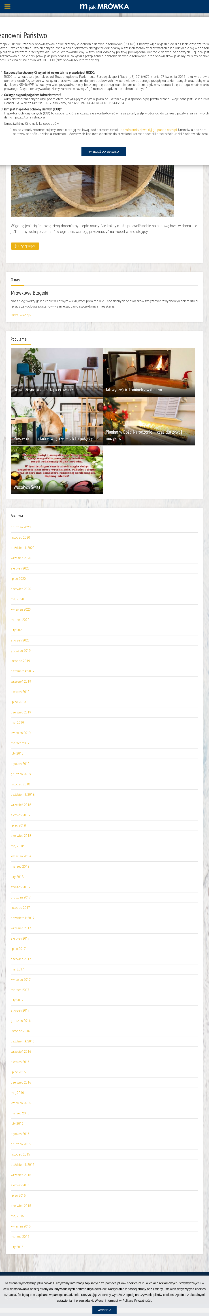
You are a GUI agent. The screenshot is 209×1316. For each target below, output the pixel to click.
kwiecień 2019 (21, 732)
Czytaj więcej (25, 246)
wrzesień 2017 (21, 928)
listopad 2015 (20, 1154)
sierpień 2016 (20, 1061)
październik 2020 (22, 547)
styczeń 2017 (20, 1010)
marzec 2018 (20, 866)
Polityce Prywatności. (137, 1300)
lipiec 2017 (18, 948)
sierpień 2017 (20, 938)
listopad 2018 (20, 784)
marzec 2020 (20, 619)
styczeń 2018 (20, 887)
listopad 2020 (20, 537)
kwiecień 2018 (21, 856)
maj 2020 (17, 599)
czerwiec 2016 (21, 1082)
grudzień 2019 (21, 650)
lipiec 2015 (18, 1195)
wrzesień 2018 (21, 804)
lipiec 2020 (18, 578)
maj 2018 (17, 846)
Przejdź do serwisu (104, 151)
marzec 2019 (20, 743)
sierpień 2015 (20, 1185)
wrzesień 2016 (21, 1051)
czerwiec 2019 (21, 712)
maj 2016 (17, 1092)
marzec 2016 (20, 1113)
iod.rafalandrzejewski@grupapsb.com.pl (148, 130)
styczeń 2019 (20, 763)
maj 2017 (17, 969)
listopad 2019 (20, 660)
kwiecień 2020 (21, 609)
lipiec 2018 (18, 825)
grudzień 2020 (21, 527)
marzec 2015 (20, 1236)
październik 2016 (22, 1041)
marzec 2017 (20, 989)
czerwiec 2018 (21, 835)
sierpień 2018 (20, 815)
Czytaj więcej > (21, 315)
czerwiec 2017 (21, 959)
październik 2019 (22, 671)
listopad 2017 (20, 907)
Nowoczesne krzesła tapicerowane (43, 390)
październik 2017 (22, 918)
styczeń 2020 (20, 640)
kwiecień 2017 (21, 979)
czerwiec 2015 (21, 1205)
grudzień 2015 (21, 1144)
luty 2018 (17, 876)
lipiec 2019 (18, 702)
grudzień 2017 (21, 897)
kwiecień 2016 (21, 1103)
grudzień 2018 (21, 774)
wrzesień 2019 (21, 681)
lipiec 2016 (18, 1072)
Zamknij (104, 1309)
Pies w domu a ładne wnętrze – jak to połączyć (54, 438)
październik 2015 (22, 1164)
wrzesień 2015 (21, 1175)
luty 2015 (17, 1247)
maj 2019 (17, 722)
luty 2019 (17, 753)
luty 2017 (17, 1000)
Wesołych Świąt (27, 487)
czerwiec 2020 (21, 589)
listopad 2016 (20, 1031)
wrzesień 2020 (21, 558)
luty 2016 (17, 1123)
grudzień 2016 (21, 1020)
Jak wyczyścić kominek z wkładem (134, 390)
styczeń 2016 (20, 1133)
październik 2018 (22, 794)
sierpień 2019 (20, 691)
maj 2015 (17, 1216)
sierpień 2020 (20, 568)
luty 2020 (17, 630)
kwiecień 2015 (21, 1226)
